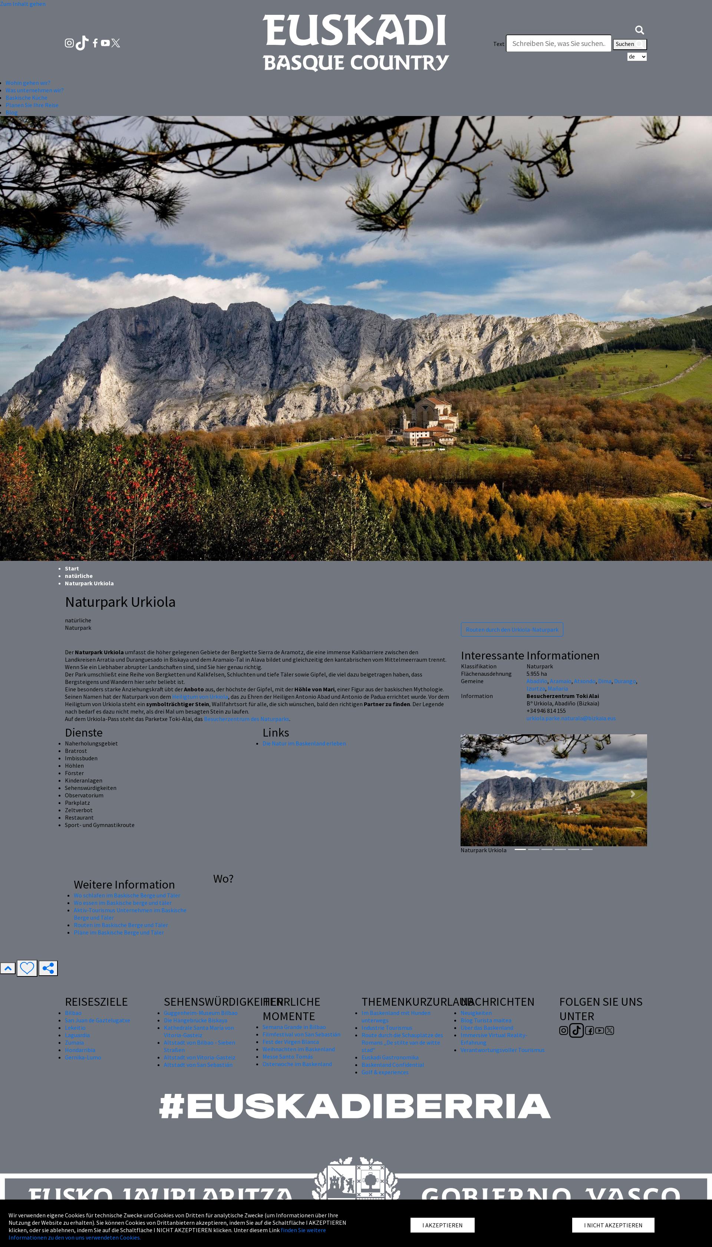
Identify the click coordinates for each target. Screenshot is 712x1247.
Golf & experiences (385, 1072)
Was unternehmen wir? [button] (35, 90)
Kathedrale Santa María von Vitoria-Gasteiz (199, 1031)
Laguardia (77, 1035)
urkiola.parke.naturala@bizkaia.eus (571, 718)
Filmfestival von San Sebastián (301, 1034)
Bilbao (73, 1012)
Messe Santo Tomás (288, 1056)
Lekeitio (75, 1027)
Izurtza (536, 688)
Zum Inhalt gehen (23, 3)
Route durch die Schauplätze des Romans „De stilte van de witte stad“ (402, 1042)
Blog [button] (12, 112)
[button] (639, 29)
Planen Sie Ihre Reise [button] (32, 105)
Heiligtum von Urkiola (200, 696)
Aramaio (560, 681)
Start (72, 568)
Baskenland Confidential (393, 1064)
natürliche (79, 575)
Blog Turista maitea (486, 1020)
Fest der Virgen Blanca (291, 1041)
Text (499, 43)
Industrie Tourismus (387, 1027)
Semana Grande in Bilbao (294, 1027)
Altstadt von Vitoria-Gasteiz (199, 1057)
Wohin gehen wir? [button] (28, 82)
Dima (605, 681)
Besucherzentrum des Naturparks (246, 718)
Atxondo (585, 681)
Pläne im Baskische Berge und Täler (119, 932)
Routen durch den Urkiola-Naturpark (512, 629)
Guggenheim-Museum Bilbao (201, 1012)
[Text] (559, 43)
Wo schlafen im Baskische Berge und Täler (127, 895)
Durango (625, 681)
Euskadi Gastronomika (390, 1057)
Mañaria (558, 688)
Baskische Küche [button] (26, 97)
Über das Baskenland (487, 1027)
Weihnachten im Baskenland (299, 1049)
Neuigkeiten (476, 1012)
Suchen (630, 44)
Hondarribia (80, 1050)
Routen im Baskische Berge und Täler (121, 925)
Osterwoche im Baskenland (297, 1064)
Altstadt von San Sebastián (198, 1064)
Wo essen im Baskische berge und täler (123, 902)
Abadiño (537, 681)
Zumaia (74, 1042)
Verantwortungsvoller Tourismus (503, 1050)
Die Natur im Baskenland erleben (304, 743)
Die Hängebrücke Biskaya (195, 1020)
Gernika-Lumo (83, 1057)
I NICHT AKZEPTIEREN (613, 1225)
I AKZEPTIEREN (442, 1225)
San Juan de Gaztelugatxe (97, 1020)
